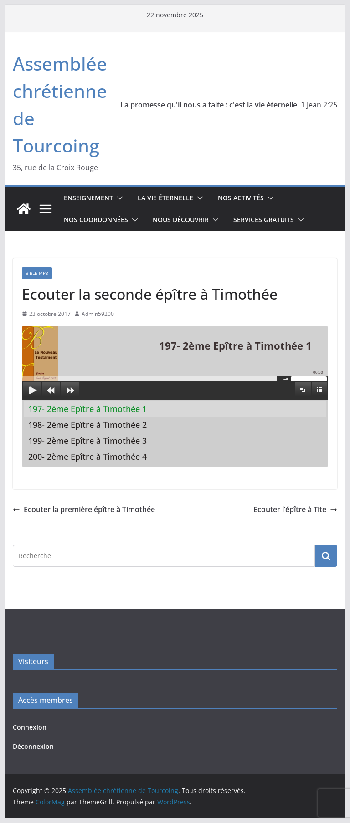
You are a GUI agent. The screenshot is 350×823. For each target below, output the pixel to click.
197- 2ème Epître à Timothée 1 (87, 408)
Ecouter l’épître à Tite (295, 509)
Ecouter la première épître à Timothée (84, 509)
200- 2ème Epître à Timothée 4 (87, 456)
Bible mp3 (37, 273)
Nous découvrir (181, 219)
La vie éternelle (165, 197)
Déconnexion (33, 746)
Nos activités (241, 197)
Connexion (29, 727)
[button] (118, 198)
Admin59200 (98, 314)
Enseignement (88, 197)
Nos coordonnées (96, 219)
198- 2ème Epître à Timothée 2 (87, 424)
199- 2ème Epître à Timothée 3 (87, 440)
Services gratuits (263, 219)
